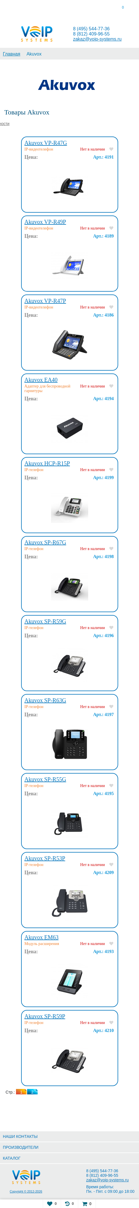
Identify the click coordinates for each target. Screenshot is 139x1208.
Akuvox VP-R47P (45, 301)
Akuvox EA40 (41, 380)
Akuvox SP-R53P (45, 858)
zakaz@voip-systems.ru (97, 39)
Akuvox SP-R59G (45, 621)
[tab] (17, 8)
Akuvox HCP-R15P (47, 463)
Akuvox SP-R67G (45, 542)
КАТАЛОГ (12, 1158)
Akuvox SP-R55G (45, 779)
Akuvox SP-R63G (45, 700)
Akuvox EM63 (42, 937)
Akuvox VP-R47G (46, 143)
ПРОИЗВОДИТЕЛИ (21, 1147)
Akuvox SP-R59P (45, 1016)
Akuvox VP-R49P (45, 222)
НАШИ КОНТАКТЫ (20, 1136)
